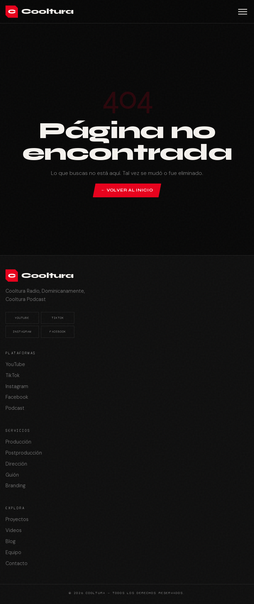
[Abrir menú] (242, 12)
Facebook (58, 332)
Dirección (16, 464)
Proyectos (17, 519)
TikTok (58, 318)
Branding (15, 485)
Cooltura (95, 593)
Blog (10, 541)
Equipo (13, 552)
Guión (12, 475)
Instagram (22, 332)
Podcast (15, 408)
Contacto (17, 563)
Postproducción (24, 453)
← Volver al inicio (127, 190)
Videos (14, 530)
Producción (18, 442)
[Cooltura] (39, 12)
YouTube (22, 318)
